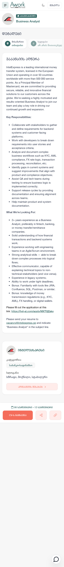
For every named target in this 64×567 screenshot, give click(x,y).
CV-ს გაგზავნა (17, 415)
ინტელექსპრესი (31, 350)
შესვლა (55, 5)
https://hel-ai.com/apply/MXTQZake (32, 311)
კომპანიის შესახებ (32, 386)
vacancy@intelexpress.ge (21, 322)
